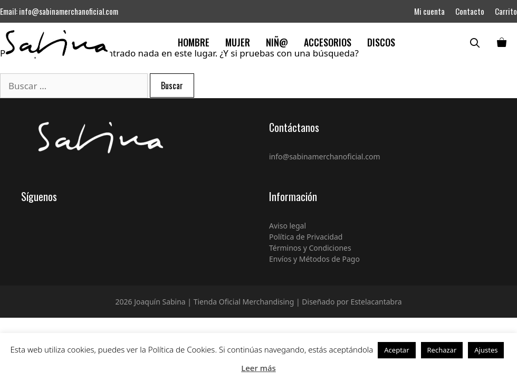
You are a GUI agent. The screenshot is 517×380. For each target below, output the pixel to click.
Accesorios (327, 42)
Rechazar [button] (442, 350)
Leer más (258, 368)
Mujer (237, 42)
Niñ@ (277, 42)
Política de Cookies (181, 349)
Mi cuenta (429, 11)
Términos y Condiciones (310, 248)
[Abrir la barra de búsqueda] (478, 42)
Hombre (193, 42)
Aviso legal (287, 226)
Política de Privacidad (305, 237)
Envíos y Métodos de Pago (314, 259)
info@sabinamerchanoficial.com (68, 11)
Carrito (506, 11)
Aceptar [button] (396, 350)
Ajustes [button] (485, 350)
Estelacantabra (376, 302)
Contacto (469, 11)
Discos (381, 42)
